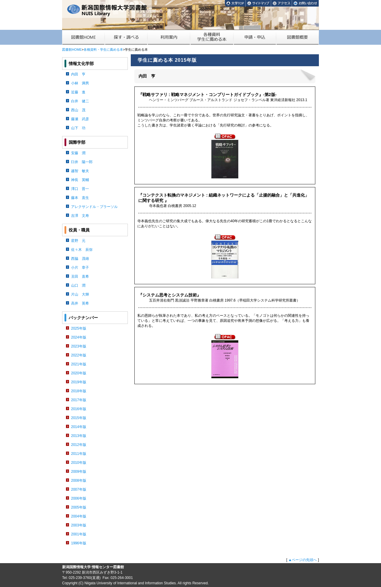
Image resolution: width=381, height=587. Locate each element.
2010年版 (78, 463)
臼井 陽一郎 (82, 162)
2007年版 (78, 489)
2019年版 (78, 382)
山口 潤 (78, 285)
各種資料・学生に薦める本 (103, 49)
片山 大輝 (80, 294)
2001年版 (78, 534)
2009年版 (78, 471)
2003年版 (78, 525)
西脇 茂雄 (80, 259)
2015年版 (78, 418)
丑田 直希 (80, 276)
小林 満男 (80, 83)
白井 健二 (80, 101)
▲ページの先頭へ (302, 560)
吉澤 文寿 (80, 216)
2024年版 (78, 337)
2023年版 (78, 346)
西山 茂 (78, 110)
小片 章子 (80, 267)
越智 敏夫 (80, 171)
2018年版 (78, 391)
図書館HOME (72, 49)
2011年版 (78, 454)
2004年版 (78, 516)
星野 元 (78, 241)
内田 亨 (78, 74)
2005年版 (78, 507)
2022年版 (78, 355)
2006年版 (78, 498)
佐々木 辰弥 (82, 250)
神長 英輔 (80, 180)
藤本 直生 (80, 198)
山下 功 (78, 128)
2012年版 (78, 445)
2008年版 (78, 480)
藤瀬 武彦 (80, 119)
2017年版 (78, 400)
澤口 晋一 (80, 189)
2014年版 (78, 427)
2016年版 (78, 409)
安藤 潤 (78, 153)
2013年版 (78, 436)
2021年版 (78, 364)
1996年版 (78, 543)
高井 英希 (80, 303)
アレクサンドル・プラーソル (94, 207)
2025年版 (78, 328)
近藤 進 (78, 92)
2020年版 (78, 373)
